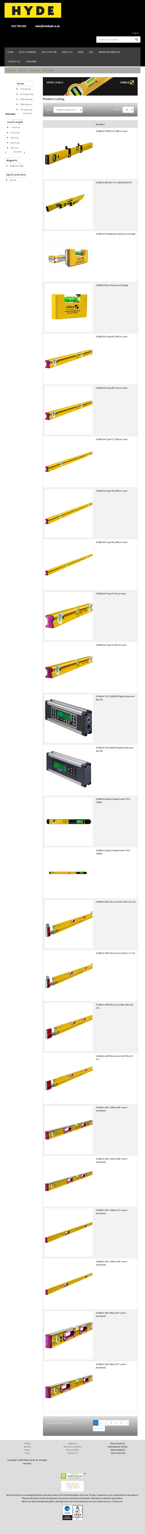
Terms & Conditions (72, 1446)
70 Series (25, 88)
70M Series (26, 99)
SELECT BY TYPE (49, 52)
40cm (15, 142)
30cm (15, 137)
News (27, 1449)
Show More (27, 113)
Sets (13, 180)
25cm (15, 132)
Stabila (35, 70)
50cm (15, 147)
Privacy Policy (72, 1449)
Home (11, 70)
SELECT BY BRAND (27, 52)
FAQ (27, 1453)
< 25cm (15, 127)
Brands (23, 70)
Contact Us (72, 1453)
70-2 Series (27, 94)
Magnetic (16, 165)
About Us (72, 1443)
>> (101, 1428)
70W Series (26, 104)
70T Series (26, 109)
